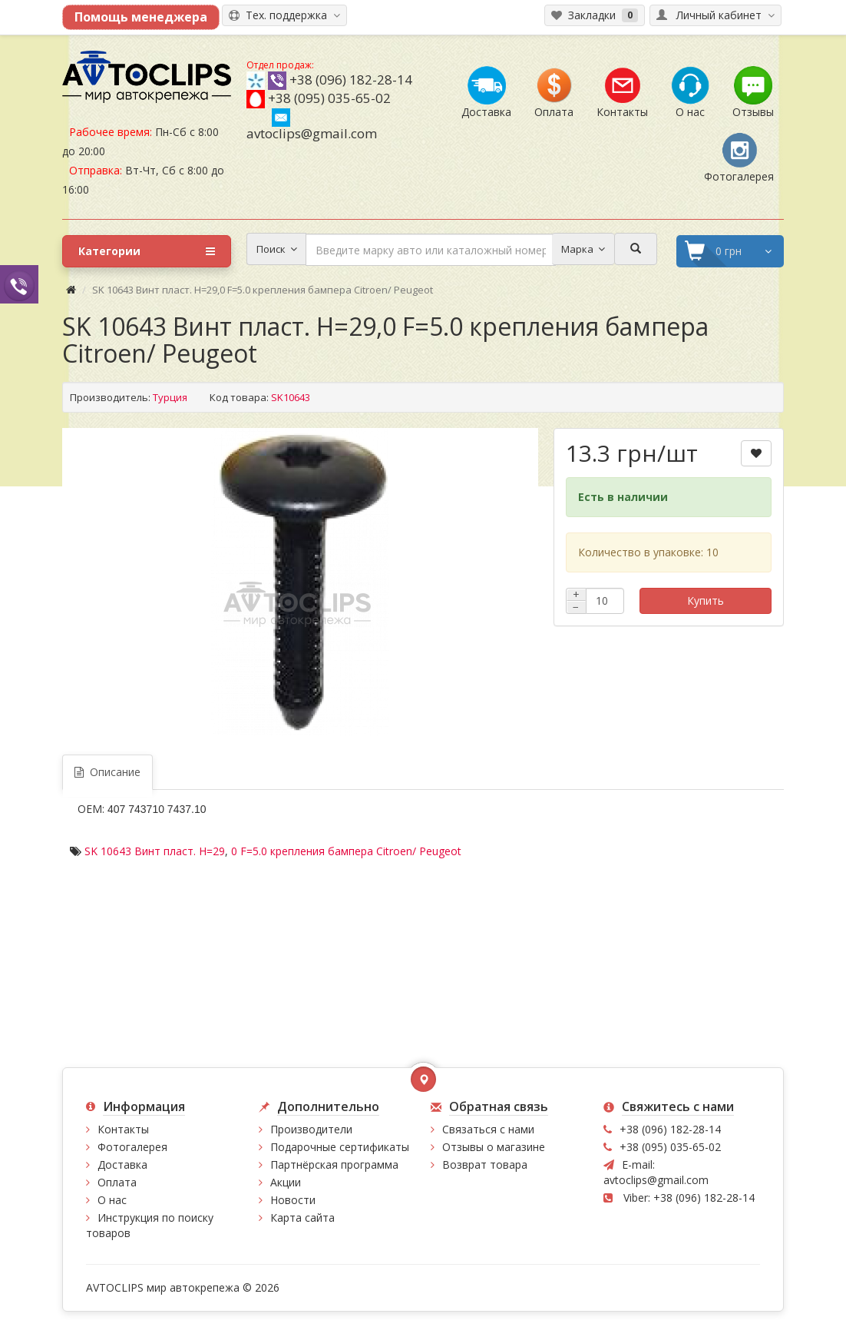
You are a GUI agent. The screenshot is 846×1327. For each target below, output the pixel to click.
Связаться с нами (488, 1129)
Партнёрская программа (334, 1164)
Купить (705, 600)
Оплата (117, 1182)
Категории (146, 251)
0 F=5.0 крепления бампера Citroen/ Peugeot (346, 851)
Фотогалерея (132, 1147)
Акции (285, 1182)
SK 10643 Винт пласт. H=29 (154, 851)
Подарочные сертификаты (339, 1147)
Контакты (123, 1129)
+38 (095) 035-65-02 (329, 98)
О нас (112, 1200)
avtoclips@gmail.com (311, 125)
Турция (170, 397)
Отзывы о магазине (493, 1147)
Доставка (122, 1164)
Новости (293, 1200)
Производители (311, 1129)
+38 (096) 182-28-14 (350, 79)
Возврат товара (484, 1164)
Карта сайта (302, 1217)
